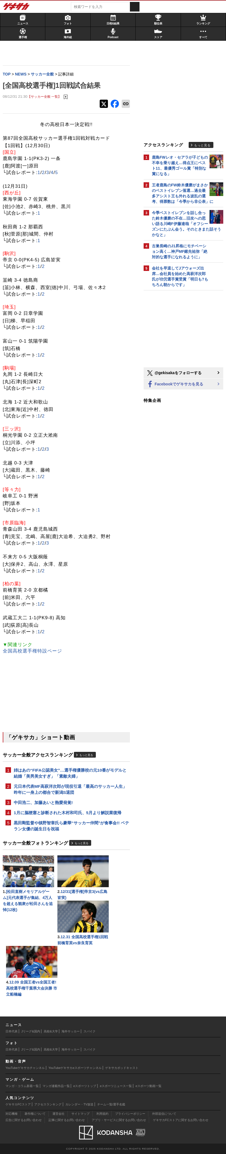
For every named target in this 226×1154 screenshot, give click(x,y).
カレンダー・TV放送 (79, 1104)
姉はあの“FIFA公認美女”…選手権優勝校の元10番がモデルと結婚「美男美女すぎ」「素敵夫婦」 (70, 773)
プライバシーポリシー (130, 1113)
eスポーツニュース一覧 (116, 1086)
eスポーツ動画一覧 (148, 1086)
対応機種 (11, 1113)
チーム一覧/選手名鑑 (111, 1104)
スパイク (89, 1031)
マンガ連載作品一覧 (56, 1086)
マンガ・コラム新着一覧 (22, 1086)
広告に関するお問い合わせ (23, 1120)
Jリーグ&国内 (30, 1031)
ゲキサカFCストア (18, 1104)
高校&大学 (51, 1031)
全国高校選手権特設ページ (32, 651)
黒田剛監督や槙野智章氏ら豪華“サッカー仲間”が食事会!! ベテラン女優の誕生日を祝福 (71, 825)
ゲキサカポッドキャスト (121, 1067)
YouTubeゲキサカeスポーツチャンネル (75, 1067)
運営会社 (58, 1113)
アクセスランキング (48, 1104)
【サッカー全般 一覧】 (44, 96)
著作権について (35, 1113)
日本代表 (11, 1031)
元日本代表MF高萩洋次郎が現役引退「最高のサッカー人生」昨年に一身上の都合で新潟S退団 (70, 789)
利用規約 (102, 1113)
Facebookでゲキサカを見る (174, 384)
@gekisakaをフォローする (174, 373)
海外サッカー (71, 1031)
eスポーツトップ (84, 1086)
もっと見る (86, 755)
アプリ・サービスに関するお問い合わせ (119, 1120)
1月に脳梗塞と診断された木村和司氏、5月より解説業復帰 (67, 812)
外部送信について (164, 1113)
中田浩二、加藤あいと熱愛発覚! (43, 802)
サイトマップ (80, 1113)
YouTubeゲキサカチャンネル (25, 1067)
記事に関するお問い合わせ (67, 1120)
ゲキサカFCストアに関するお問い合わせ (180, 1120)
